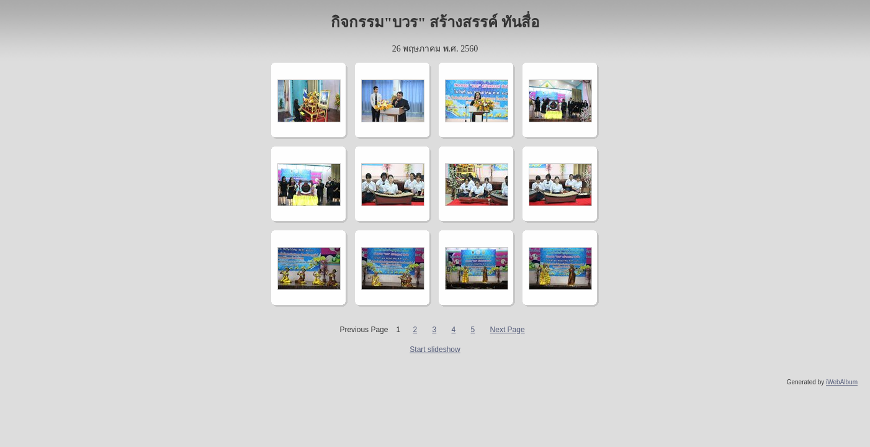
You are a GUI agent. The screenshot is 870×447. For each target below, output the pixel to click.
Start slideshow (435, 349)
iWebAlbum (842, 382)
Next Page (507, 329)
